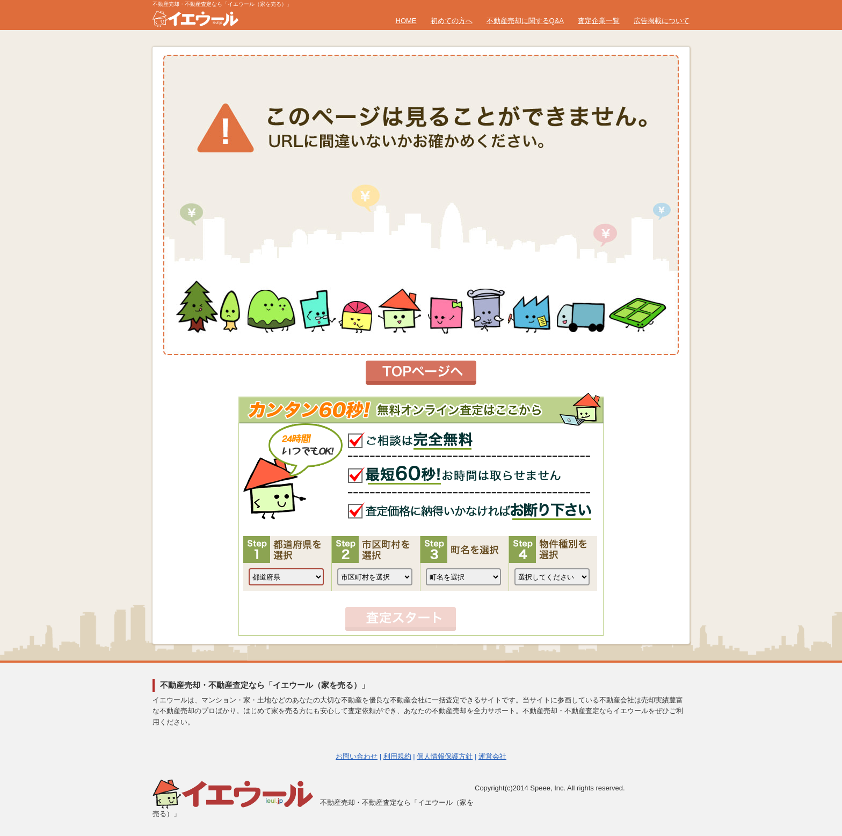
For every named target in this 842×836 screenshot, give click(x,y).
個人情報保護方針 (445, 756)
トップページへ (421, 373)
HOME (406, 21)
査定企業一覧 (599, 21)
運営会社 (492, 756)
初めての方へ (452, 21)
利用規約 (397, 756)
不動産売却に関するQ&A (525, 21)
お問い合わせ (357, 756)
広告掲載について (661, 21)
